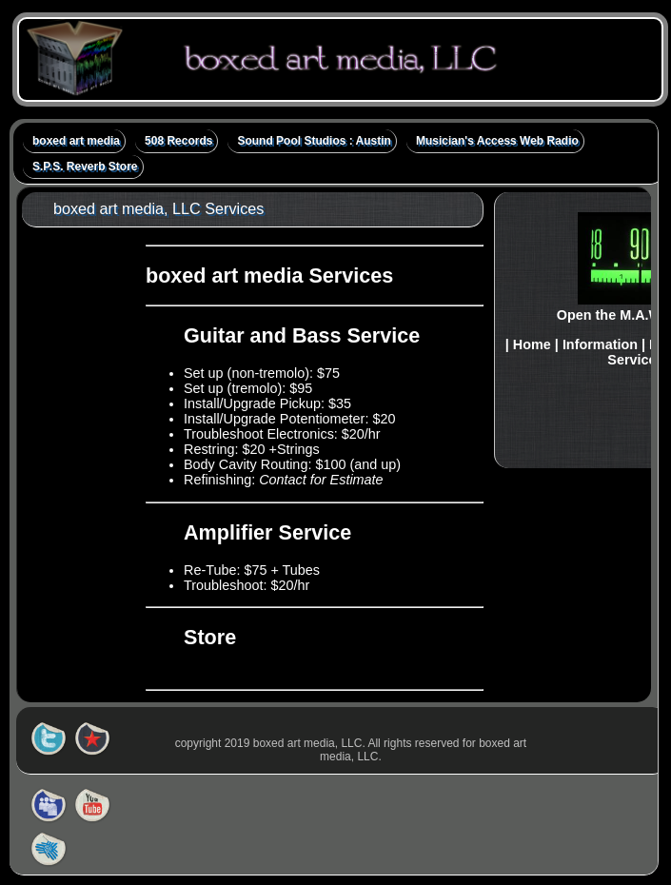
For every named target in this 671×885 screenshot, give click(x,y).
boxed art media (76, 141)
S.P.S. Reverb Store (85, 166)
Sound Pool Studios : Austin (314, 141)
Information (600, 344)
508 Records (178, 141)
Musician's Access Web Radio (497, 141)
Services (635, 359)
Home (532, 344)
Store (210, 637)
